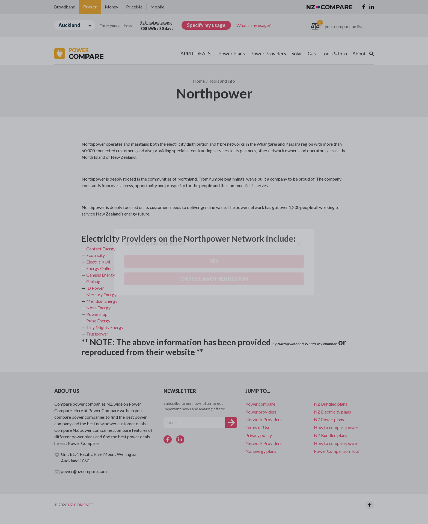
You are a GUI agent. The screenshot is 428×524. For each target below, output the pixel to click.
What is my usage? (253, 25)
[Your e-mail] (194, 422)
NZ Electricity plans (332, 411)
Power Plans (231, 53)
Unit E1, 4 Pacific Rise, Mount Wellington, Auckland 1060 (96, 457)
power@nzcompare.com (80, 472)
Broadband (64, 6)
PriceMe (134, 6)
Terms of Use (257, 427)
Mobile (157, 6)
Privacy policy (258, 435)
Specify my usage (206, 25)
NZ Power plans (329, 419)
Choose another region (87, 56)
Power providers (261, 411)
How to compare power (336, 427)
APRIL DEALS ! (196, 53)
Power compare (260, 403)
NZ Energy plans (260, 451)
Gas (312, 53)
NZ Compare (80, 504)
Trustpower (97, 333)
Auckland (74, 25)
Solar (297, 53)
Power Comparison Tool (336, 451)
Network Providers (263, 419)
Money (111, 6)
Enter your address (116, 25)
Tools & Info (334, 53)
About (359, 53)
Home (199, 80)
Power (90, 6)
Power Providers (268, 53)
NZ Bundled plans (330, 403)
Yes (50, 56)
